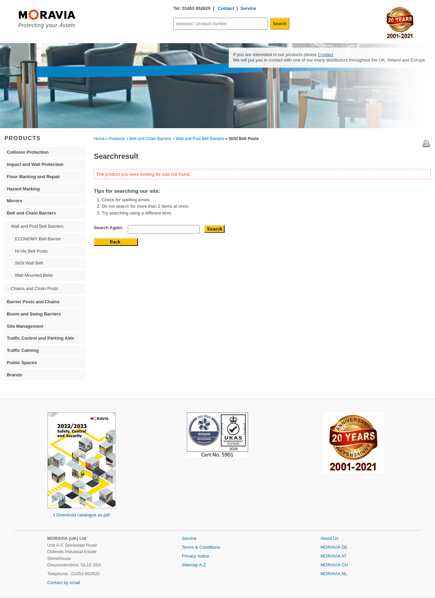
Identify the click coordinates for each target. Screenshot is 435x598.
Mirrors (14, 200)
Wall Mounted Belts (34, 275)
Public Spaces (22, 362)
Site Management (25, 326)
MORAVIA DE (334, 547)
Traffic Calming (23, 350)
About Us (329, 538)
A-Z (202, 564)
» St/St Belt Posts (242, 138)
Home (99, 138)
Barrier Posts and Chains (33, 301)
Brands (14, 374)
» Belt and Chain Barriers (148, 138)
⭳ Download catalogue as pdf (81, 514)
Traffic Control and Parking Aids (40, 338)
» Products (115, 138)
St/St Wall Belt (29, 263)
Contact (225, 8)
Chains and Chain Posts (34, 288)
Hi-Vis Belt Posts (31, 251)
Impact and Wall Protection (35, 164)
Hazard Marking (23, 188)
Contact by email (63, 582)
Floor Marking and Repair (33, 176)
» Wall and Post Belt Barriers (198, 138)
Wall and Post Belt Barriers (37, 226)
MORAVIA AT (333, 556)
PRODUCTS (22, 138)
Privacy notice (195, 556)
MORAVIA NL (333, 573)
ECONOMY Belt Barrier (38, 238)
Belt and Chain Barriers (31, 213)
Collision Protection (28, 152)
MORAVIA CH (334, 564)
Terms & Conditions (201, 547)
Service (248, 8)
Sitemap (190, 564)
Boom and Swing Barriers (34, 314)
